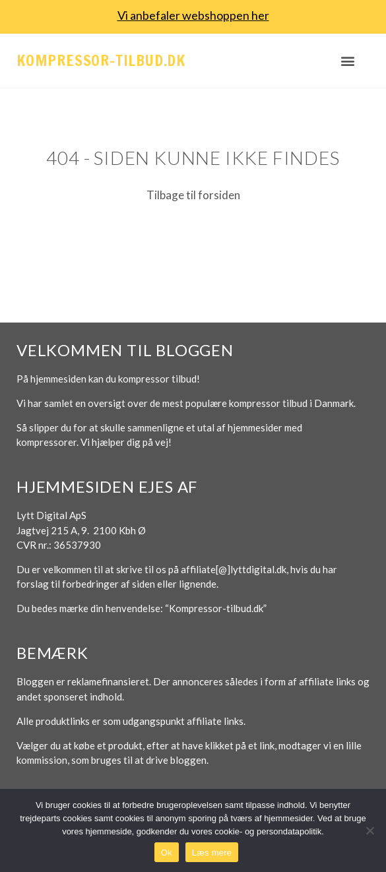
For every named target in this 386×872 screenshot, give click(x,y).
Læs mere (212, 852)
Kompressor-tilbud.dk (100, 60)
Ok (166, 852)
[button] (347, 60)
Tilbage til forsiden (193, 195)
